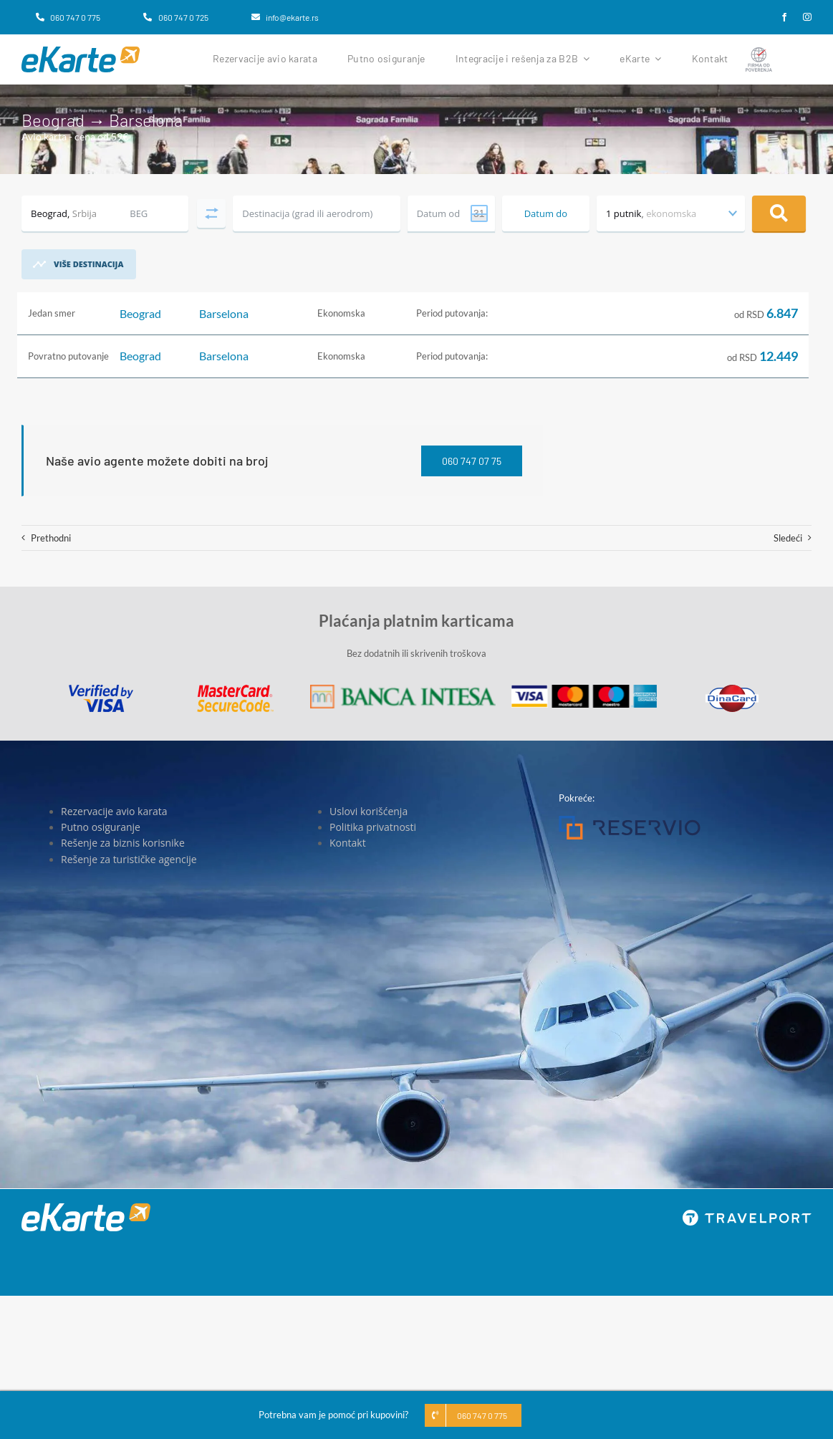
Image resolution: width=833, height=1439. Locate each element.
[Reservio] (629, 820)
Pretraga (779, 213)
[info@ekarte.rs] (285, 17)
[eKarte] (80, 51)
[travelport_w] (747, 1214)
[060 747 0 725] (175, 17)
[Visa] (101, 689)
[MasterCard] (235, 689)
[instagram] (807, 17)
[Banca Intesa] (403, 689)
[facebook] (784, 17)
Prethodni (51, 538)
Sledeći (788, 538)
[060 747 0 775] (68, 17)
